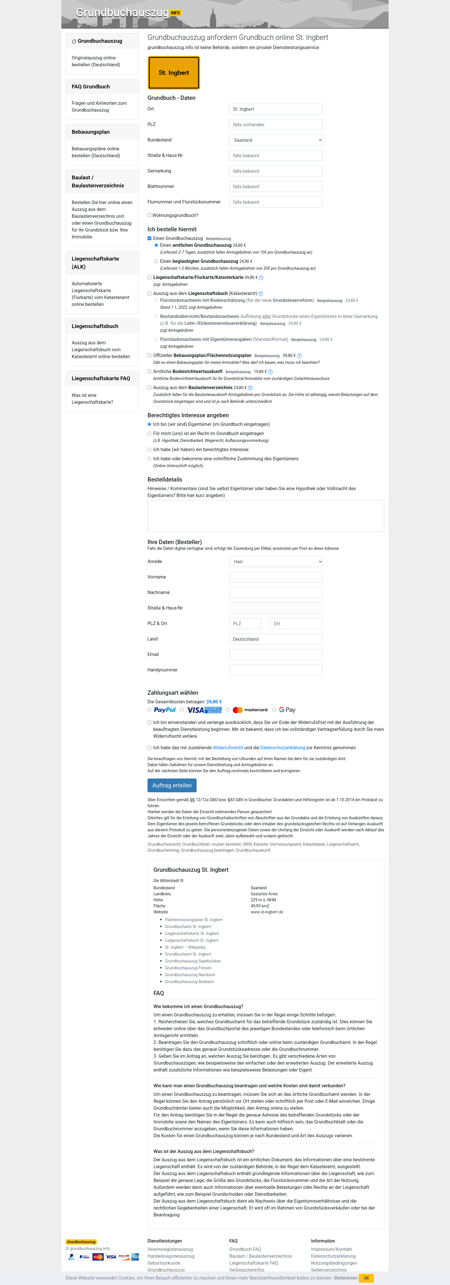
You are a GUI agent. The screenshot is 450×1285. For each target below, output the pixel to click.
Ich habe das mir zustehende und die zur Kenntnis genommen (254, 747)
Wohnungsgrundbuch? (175, 215)
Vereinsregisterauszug (170, 1249)
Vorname (157, 577)
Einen (203, 245)
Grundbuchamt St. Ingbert (188, 926)
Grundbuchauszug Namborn (190, 975)
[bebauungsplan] (299, 355)
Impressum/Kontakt (331, 1249)
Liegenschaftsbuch (95, 326)
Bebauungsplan (91, 132)
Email (153, 654)
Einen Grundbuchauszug (193, 238)
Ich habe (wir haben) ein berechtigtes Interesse (201, 449)
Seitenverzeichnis (329, 1270)
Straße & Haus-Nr (165, 155)
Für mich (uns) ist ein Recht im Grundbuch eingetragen (208, 433)
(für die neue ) (259, 300)
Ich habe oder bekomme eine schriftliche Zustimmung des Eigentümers (225, 458)
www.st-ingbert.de (267, 912)
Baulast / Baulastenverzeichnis (260, 1256)
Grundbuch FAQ (245, 1249)
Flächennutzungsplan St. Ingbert (194, 919)
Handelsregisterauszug (171, 1256)
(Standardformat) (246, 339)
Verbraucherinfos (246, 1270)
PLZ (152, 124)
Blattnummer (161, 186)
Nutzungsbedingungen (334, 1263)
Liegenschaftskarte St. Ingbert (192, 933)
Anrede (155, 561)
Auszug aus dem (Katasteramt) (205, 293)
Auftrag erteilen (172, 785)
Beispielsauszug (218, 239)
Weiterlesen (346, 1278)
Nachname (159, 592)
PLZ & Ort (157, 623)
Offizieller (224, 355)
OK (366, 1278)
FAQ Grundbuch (91, 86)
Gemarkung (159, 171)
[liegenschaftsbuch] (260, 293)
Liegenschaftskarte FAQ (101, 378)
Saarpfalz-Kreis (264, 894)
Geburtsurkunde (164, 1263)
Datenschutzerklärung (282, 747)
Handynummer (163, 670)
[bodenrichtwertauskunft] (270, 371)
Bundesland (160, 140)
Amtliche (210, 371)
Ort (151, 109)
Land (153, 639)
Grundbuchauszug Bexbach (189, 981)
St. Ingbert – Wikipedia (185, 947)
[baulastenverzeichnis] (250, 387)
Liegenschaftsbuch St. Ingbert (191, 940)
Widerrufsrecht (228, 747)
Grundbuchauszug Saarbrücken (193, 961)
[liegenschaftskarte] (261, 277)
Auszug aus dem (200, 387)
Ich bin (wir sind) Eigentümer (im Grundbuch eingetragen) (211, 424)
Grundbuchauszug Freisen (188, 968)
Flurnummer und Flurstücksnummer (184, 202)
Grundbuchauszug (128, 12)
